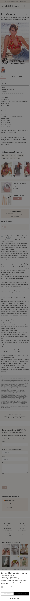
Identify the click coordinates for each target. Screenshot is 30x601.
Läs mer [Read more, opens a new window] (7, 583)
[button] (15, 598)
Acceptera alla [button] (21, 594)
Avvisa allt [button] (7, 594)
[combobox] (28, 572)
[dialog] (15, 585)
